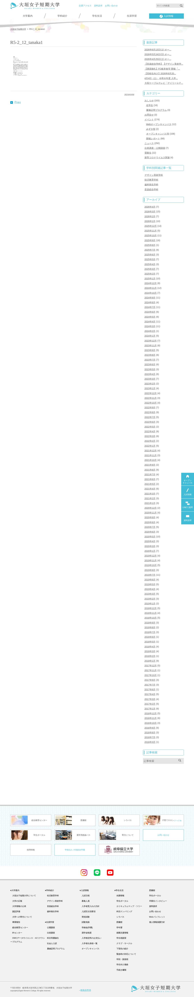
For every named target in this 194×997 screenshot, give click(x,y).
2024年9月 (150, 297)
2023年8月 (150, 355)
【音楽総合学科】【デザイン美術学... (164, 64)
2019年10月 (151, 565)
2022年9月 (150, 407)
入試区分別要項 (87, 911)
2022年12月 (151, 393)
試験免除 (85, 922)
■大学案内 (14, 890)
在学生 (149, 105)
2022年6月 (150, 422)
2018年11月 (151, 613)
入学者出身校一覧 (88, 943)
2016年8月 (150, 732)
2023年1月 (150, 388)
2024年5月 (150, 317)
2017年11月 (151, 670)
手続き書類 (120, 970)
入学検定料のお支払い (90, 938)
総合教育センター (19, 927)
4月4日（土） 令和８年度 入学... (161, 78)
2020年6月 (150, 532)
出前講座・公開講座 (155, 148)
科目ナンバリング (123, 911)
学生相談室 (120, 938)
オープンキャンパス (89, 949)
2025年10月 (151, 235)
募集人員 (85, 901)
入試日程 (85, 896)
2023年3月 (150, 379)
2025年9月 (150, 240)
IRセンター (16, 933)
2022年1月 (150, 446)
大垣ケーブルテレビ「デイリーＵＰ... (164, 83)
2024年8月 (150, 302)
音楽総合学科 (151, 189)
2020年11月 (151, 512)
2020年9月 (150, 517)
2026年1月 (150, 221)
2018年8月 (150, 627)
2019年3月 (150, 594)
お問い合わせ (111, 5)
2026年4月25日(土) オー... (158, 59)
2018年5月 (150, 641)
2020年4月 (150, 541)
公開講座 (50, 927)
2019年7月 (150, 575)
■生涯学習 (49, 922)
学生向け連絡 (121, 964)
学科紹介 (62, 16)
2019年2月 (150, 598)
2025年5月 (150, 259)
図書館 (118, 922)
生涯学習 (132, 16)
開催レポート (153, 138)
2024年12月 (151, 283)
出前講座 (50, 933)
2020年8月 (150, 522)
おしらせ (149, 100)
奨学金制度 (86, 933)
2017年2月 (150, 704)
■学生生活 (118, 890)
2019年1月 (150, 603)
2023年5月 (150, 369)
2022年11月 (151, 398)
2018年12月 (151, 608)
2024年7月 (150, 307)
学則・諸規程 (121, 959)
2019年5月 (150, 584)
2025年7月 (150, 250)
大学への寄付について (21, 917)
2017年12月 (151, 665)
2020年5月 (150, 536)
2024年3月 (150, 326)
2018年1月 (150, 661)
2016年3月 (150, 742)
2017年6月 (150, 689)
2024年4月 (150, 321)
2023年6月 (150, 364)
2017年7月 (150, 684)
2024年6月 (150, 312)
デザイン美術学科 (154, 175)
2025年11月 (151, 230)
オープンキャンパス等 (157, 133)
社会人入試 (51, 943)
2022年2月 (150, 441)
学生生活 (97, 16)
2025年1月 (150, 278)
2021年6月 (150, 479)
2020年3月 (150, 546)
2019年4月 (150, 589)
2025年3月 (150, 269)
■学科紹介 (49, 890)
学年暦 (118, 927)
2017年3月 (150, 699)
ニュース (149, 143)
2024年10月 (151, 293)
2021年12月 (151, 450)
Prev (15, 102)
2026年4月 (150, 206)
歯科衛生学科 (151, 184)
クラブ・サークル (123, 943)
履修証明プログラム (156, 110)
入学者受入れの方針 (89, 906)
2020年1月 (150, 551)
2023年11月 (151, 345)
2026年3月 (150, 211)
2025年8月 (150, 245)
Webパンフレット (157, 917)
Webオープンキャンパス (159, 124)
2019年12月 (151, 555)
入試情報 (166, 16)
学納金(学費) (86, 927)
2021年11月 (151, 455)
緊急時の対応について (125, 954)
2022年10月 (151, 402)
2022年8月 (150, 412)
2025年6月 (150, 254)
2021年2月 (150, 498)
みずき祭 (150, 129)
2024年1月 (150, 336)
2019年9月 (150, 570)
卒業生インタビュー (158, 901)
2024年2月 (150, 331)
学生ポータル (121, 901)
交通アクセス (85, 5)
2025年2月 (150, 273)
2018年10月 (151, 617)
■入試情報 (84, 890)
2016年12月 (151, 713)
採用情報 (31, 850)
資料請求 (98, 5)
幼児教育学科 (151, 179)
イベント (149, 119)
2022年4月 (150, 431)
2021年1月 (150, 503)
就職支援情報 (121, 933)
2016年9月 (150, 728)
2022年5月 (150, 426)
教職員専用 (85, 990)
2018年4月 (150, 646)
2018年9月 (150, 622)
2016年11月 (151, 718)
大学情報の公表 (18, 906)
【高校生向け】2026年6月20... (160, 73)
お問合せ (149, 114)
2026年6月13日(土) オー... (158, 49)
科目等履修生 (52, 938)
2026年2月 (150, 216)
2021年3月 (150, 493)
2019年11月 (151, 560)
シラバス (119, 917)
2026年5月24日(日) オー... (158, 54)
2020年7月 (150, 527)
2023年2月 (150, 383)
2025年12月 (151, 226)
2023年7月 (150, 359)
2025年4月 (150, 264)
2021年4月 (150, 488)
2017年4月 (150, 694)
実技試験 (85, 917)
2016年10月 (151, 723)
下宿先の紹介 (121, 949)
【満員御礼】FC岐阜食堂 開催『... (162, 68)
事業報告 (15, 922)
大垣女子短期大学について (23, 896)
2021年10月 (151, 460)
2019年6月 (150, 579)
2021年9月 (150, 465)
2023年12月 (151, 340)
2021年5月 (150, 484)
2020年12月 (151, 508)
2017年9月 (150, 680)
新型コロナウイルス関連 (157, 157)
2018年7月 (150, 632)
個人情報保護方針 (157, 922)
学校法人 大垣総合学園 (75, 850)
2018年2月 (150, 656)
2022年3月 (150, 436)
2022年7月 (150, 417)
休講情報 (119, 896)
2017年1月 (150, 708)
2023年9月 (150, 350)
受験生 (148, 152)
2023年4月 (150, 374)
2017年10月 (151, 675)
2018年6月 (150, 637)
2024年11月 (151, 288)
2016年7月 (150, 737)
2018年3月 (150, 651)
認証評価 (15, 911)
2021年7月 (150, 474)
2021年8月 (150, 469)
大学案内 (28, 16)
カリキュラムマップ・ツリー (128, 906)
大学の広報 (16, 901)
